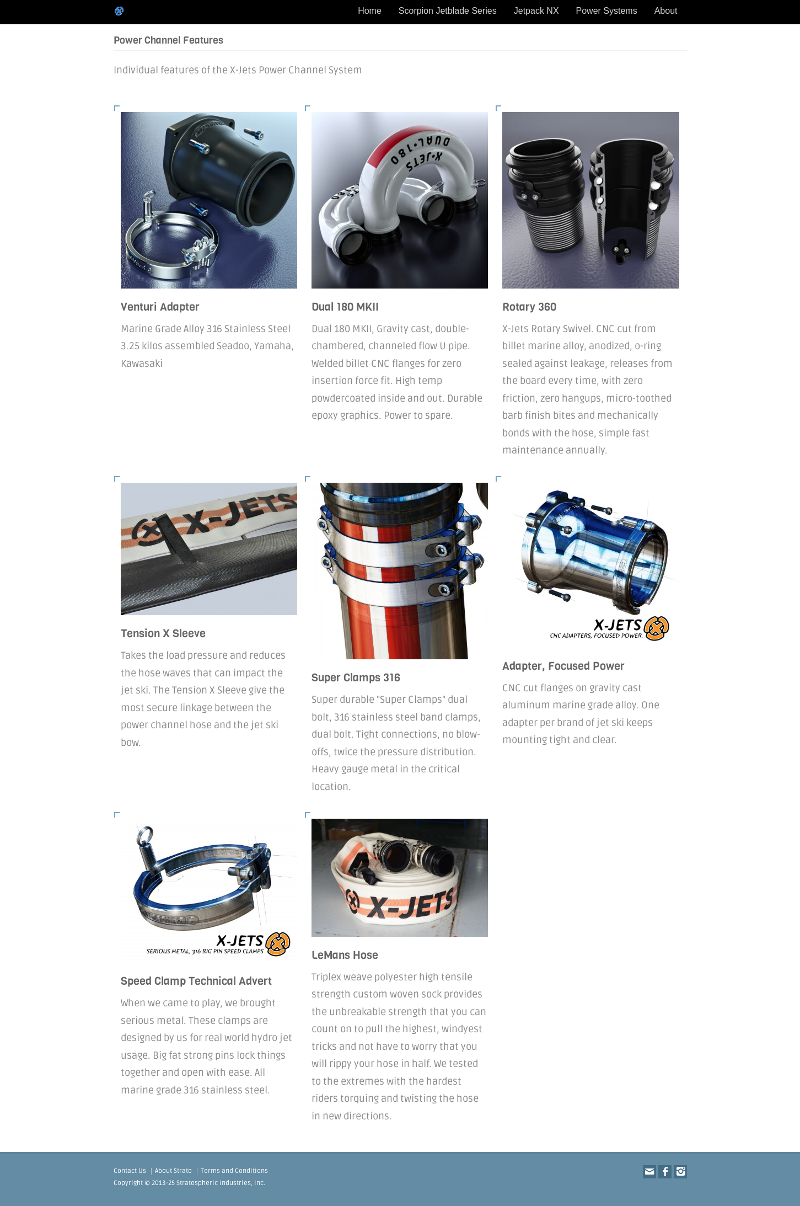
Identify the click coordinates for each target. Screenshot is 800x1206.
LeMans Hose (345, 955)
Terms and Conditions (234, 1171)
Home (370, 10)
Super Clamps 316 (356, 677)
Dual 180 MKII (345, 307)
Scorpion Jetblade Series (448, 10)
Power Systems (606, 10)
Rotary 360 (529, 307)
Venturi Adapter (160, 307)
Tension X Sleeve (163, 633)
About (666, 10)
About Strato (173, 1171)
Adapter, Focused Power (563, 666)
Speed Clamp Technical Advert (196, 981)
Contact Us (130, 1171)
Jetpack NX (536, 10)
